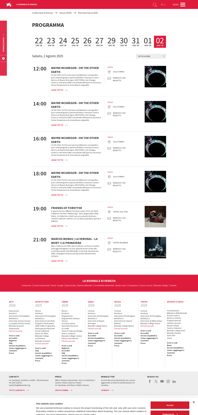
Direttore (39, 313)
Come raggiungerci (17, 348)
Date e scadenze (68, 333)
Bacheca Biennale (85, 285)
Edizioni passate (15, 331)
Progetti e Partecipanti (44, 323)
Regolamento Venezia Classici (71, 319)
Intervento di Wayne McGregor (96, 322)
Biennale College (161, 285)
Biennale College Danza (97, 326)
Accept (170, 389)
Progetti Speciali (174, 320)
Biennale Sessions (16, 326)
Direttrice (13, 313)
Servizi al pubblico (17, 345)
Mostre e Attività (174, 318)
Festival (91, 311)
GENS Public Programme (45, 326)
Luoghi (60, 285)
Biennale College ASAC (176, 330)
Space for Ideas (41, 333)
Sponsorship (70, 285)
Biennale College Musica (124, 326)
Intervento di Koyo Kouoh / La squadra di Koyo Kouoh (20, 322)
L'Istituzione (26, 285)
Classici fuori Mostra (70, 338)
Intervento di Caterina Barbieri (123, 322)
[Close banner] (194, 387)
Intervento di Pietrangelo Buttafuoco (19, 317)
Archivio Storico (173, 315)
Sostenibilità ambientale (104, 285)
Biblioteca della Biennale (177, 313)
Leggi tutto (57, 90)
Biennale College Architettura (42, 337)
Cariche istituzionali (41, 285)
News (169, 345)
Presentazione (173, 310)
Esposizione (14, 311)
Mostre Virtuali (173, 325)
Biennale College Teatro (150, 323)
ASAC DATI (171, 335)
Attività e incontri (174, 323)
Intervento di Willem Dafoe (151, 321)
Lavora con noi (146, 285)
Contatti (173, 285)
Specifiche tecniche (70, 326)
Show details (42, 406)
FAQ (10, 343)
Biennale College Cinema (72, 336)
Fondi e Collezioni (174, 328)
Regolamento (67, 316)
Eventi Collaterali (42, 331)
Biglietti (13, 340)
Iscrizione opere (68, 323)
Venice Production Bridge (72, 331)
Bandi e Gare (121, 285)
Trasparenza (133, 285)
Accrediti (13, 338)
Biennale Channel (174, 333)
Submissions (14, 328)
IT (163, 4)
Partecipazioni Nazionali (45, 328)
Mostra (38, 311)
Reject (170, 407)
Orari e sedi (14, 335)
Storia (53, 285)
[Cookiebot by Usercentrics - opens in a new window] (18, 410)
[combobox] (151, 56)
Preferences (170, 399)
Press (11, 353)
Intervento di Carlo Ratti (45, 321)
